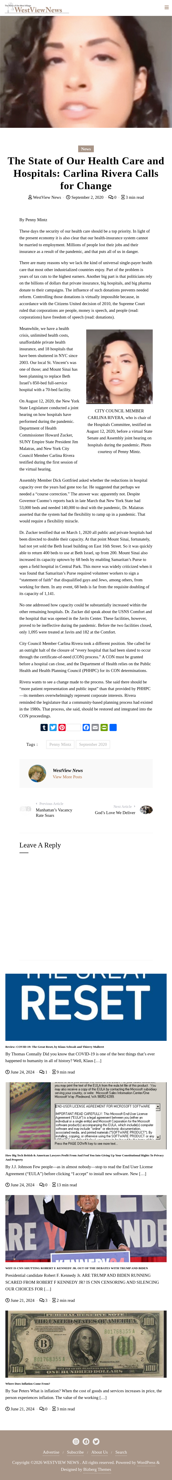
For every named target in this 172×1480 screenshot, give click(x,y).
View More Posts (67, 776)
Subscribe (75, 1452)
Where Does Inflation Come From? (27, 1383)
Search (121, 1452)
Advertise (51, 1452)
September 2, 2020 (85, 197)
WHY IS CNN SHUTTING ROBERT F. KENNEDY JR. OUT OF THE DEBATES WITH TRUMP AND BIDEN (76, 1268)
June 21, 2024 (20, 1300)
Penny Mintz (60, 744)
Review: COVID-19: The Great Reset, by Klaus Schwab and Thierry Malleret (54, 1046)
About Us (99, 1452)
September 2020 (93, 744)
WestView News (45, 197)
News (86, 149)
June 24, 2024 (20, 1072)
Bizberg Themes (97, 1469)
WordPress (146, 1462)
